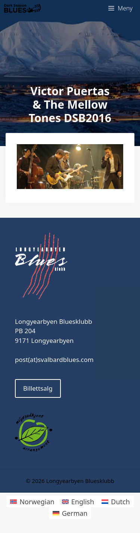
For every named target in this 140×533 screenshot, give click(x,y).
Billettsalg (38, 388)
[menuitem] (32, 501)
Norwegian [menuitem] (36, 501)
